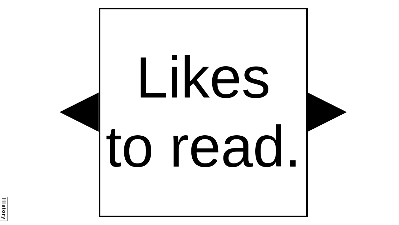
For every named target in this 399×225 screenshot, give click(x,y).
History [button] (4, 209)
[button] (79, 112)
